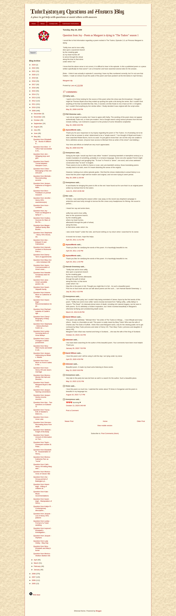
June (36, 133)
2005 (34, 583)
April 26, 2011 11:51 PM (75, 240)
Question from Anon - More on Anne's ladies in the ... (42, 363)
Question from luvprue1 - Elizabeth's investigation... (42, 530)
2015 (34, 91)
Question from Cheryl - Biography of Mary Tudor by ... (41, 319)
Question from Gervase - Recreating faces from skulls (42, 424)
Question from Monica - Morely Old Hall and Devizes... (42, 377)
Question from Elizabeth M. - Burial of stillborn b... (42, 141)
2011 (34, 104)
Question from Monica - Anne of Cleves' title (42, 473)
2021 (34, 71)
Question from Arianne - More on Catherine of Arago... (42, 295)
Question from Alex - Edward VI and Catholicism (41, 242)
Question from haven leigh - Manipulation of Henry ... (42, 501)
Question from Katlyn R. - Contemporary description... (42, 508)
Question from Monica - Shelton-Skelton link (42, 555)
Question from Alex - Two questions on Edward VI (42, 404)
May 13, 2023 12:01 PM (75, 381)
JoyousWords (70, 130)
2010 (34, 107)
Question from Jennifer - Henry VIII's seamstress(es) (42, 200)
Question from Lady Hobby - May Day (40, 542)
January (37, 570)
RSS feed (34, 595)
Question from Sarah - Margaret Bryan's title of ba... (42, 384)
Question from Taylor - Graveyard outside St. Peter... (42, 444)
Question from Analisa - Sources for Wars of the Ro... (42, 220)
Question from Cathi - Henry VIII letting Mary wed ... (42, 466)
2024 (34, 65)
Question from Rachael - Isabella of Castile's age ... (42, 311)
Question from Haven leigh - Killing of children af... (41, 486)
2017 (34, 84)
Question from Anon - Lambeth (41, 206)
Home (34, 24)
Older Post (141, 421)
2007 (34, 577)
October (37, 120)
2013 (34, 98)
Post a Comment (72, 410)
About (42, 24)
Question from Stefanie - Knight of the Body (42, 431)
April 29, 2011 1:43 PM (74, 262)
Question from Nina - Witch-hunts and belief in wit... (42, 348)
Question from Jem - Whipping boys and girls (41, 156)
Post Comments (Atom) (110, 433)
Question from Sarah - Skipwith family (41, 288)
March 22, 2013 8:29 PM (75, 312)
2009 (34, 111)
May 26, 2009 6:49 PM (74, 109)
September (38, 123)
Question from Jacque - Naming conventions (42, 391)
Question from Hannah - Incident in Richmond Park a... (42, 249)
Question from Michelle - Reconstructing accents (42, 178)
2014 (34, 94)
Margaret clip (67, 81)
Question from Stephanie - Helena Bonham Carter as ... (42, 326)
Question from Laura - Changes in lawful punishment (41, 341)
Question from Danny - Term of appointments (42, 256)
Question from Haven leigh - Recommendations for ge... (42, 303)
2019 (34, 78)
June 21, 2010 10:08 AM (75, 191)
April (36, 560)
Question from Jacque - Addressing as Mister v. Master (42, 355)
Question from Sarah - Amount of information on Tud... (42, 437)
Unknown (69, 340)
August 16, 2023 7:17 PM (75, 395)
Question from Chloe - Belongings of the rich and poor (42, 171)
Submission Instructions (70, 24)
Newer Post (69, 421)
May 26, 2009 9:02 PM (74, 148)
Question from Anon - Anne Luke (41, 418)
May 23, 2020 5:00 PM (74, 370)
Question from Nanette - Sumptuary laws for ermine (42, 275)
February (37, 566)
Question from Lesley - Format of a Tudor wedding (41, 523)
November (38, 117)
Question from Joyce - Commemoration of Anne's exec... (41, 267)
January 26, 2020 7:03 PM (76, 348)
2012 (34, 101)
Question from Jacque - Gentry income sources (42, 397)
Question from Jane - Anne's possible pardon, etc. (41, 282)
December (38, 114)
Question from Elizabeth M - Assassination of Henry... (42, 452)
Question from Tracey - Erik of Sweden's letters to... (41, 412)
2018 (34, 81)
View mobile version (104, 425)
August (37, 127)
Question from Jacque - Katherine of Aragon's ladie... (42, 185)
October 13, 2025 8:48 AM (76, 406)
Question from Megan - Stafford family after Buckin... (42, 227)
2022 (34, 68)
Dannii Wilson (70, 317)
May (35, 137)
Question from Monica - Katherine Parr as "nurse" (42, 459)
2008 (34, 574)
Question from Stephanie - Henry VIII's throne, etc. (42, 235)
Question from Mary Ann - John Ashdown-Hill (42, 261)
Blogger (98, 611)
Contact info (53, 24)
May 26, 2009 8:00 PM (74, 125)
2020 (34, 75)
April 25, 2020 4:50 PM (74, 359)
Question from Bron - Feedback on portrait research (42, 193)
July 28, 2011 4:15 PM (74, 292)
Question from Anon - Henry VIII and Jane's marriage (42, 370)
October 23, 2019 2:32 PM (76, 335)
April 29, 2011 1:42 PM (74, 251)
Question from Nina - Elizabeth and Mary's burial (42, 548)
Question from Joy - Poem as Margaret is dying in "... (42, 213)
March (36, 563)
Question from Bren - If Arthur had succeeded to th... (42, 149)
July (35, 130)
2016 (34, 88)
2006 (34, 580)
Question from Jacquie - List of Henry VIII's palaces (42, 516)
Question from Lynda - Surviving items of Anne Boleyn (41, 333)
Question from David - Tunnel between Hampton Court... (41, 163)
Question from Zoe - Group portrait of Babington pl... (40, 479)
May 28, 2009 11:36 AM (75, 178)
